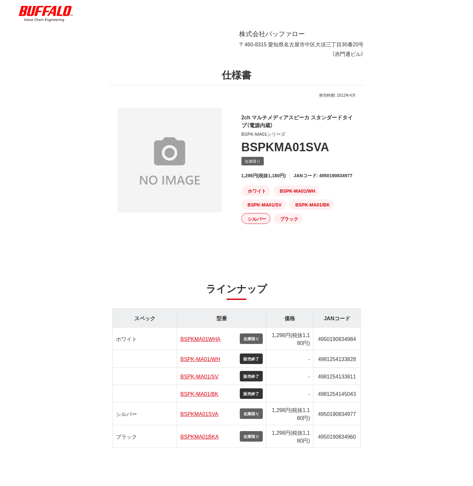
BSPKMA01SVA (199, 419)
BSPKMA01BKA (199, 442)
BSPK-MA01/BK (199, 399)
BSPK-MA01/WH (200, 364)
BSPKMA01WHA (200, 344)
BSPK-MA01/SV (199, 381)
